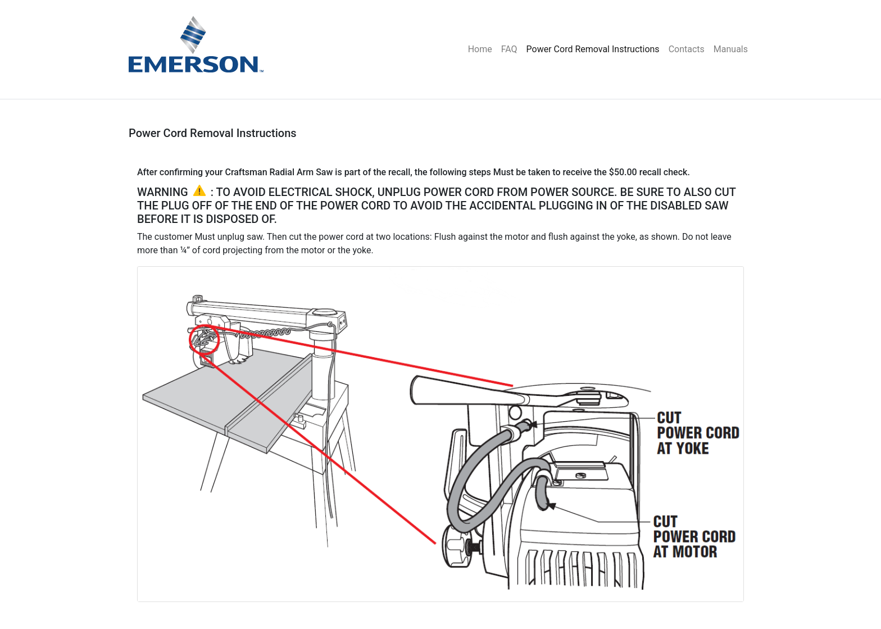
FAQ (509, 49)
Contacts (687, 49)
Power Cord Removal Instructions (593, 49)
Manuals (731, 49)
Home (480, 49)
